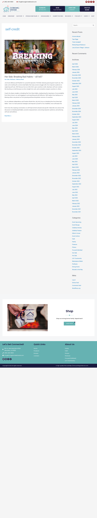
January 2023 (75, 173)
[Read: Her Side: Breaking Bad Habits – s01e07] (34, 56)
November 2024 (76, 111)
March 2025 (75, 100)
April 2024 (75, 131)
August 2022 (75, 186)
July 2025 (74, 89)
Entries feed (75, 282)
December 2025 (76, 75)
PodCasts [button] (78, 16)
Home (4, 16)
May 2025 (74, 94)
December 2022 (76, 175)
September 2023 (76, 150)
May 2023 (74, 161)
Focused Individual (77, 250)
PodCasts (12, 79)
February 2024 (76, 136)
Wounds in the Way (77, 269)
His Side (74, 255)
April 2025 (75, 97)
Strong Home (75, 267)
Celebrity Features (58, 16)
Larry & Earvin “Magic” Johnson (80, 47)
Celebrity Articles (77, 227)
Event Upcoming (76, 222)
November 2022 (76, 178)
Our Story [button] (20, 16)
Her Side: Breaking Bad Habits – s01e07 (23, 76)
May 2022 (74, 195)
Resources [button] (69, 16)
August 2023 (75, 153)
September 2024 (76, 117)
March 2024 (75, 134)
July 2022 (74, 189)
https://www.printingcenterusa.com (78, 365)
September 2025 (76, 83)
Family (74, 241)
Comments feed (76, 285)
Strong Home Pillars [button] (32, 16)
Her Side (7, 79)
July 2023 (74, 156)
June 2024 (75, 125)
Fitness (74, 247)
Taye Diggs (75, 39)
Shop (92, 16)
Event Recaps (76, 225)
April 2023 (75, 164)
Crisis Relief (11, 16)
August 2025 (75, 86)
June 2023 (75, 159)
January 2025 (75, 106)
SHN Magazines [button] (46, 16)
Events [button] (86, 16)
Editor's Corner (76, 233)
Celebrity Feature (76, 230)
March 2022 (75, 200)
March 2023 (75, 167)
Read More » (8, 116)
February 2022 (76, 203)
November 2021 (76, 212)
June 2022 (75, 192)
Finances (74, 244)
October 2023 (75, 147)
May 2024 (74, 128)
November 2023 (76, 145)
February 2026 (76, 69)
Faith (73, 239)
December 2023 (76, 142)
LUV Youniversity (77, 258)
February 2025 (76, 103)
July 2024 (74, 122)
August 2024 (75, 120)
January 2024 (75, 139)
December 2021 (76, 209)
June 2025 (75, 92)
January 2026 (75, 72)
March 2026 (75, 67)
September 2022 (76, 184)
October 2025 (75, 81)
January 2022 (75, 206)
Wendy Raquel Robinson (78, 45)
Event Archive (76, 236)
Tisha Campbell (76, 42)
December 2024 (76, 108)
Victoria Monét (76, 36)
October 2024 (75, 114)
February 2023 (76, 170)
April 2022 (75, 198)
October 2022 (75, 181)
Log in (74, 280)
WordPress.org (76, 288)
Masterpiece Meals (77, 261)
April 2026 (75, 64)
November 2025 (76, 78)
